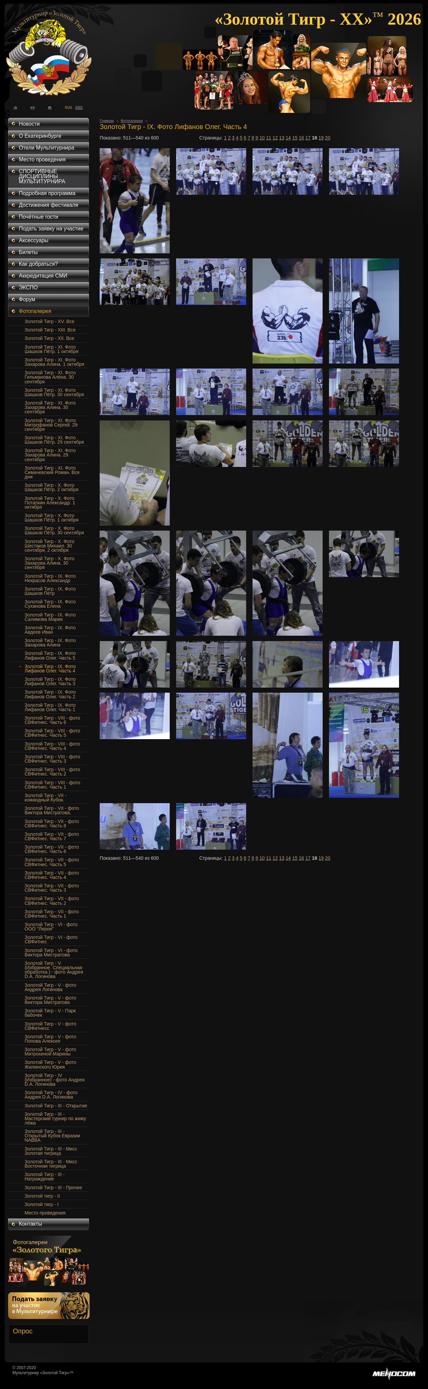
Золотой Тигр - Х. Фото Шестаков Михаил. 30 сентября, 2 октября (49, 546)
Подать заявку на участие (51, 228)
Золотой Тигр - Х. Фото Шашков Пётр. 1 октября (51, 518)
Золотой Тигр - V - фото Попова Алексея (50, 1039)
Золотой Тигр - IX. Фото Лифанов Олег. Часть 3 (50, 681)
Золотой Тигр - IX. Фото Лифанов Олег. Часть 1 (50, 707)
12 (275, 137)
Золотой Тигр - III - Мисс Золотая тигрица (51, 1151)
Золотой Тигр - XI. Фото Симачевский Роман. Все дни (52, 472)
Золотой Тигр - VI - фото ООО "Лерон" (51, 927)
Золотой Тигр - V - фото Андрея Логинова (50, 987)
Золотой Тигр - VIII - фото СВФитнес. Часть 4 (52, 746)
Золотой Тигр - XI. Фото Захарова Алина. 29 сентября (50, 455)
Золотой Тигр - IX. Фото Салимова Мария (50, 617)
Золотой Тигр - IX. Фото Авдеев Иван (50, 630)
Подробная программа (47, 193)
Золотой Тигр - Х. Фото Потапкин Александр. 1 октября (50, 503)
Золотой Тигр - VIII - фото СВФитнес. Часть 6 (52, 720)
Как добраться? (38, 264)
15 (295, 137)
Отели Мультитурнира (46, 148)
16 (301, 137)
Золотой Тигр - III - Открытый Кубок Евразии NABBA (52, 1136)
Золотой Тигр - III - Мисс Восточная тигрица (51, 1164)
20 (327, 137)
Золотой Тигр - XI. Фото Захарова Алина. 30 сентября (50, 407)
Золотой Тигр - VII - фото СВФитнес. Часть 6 (52, 849)
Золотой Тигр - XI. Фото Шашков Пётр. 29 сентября (54, 440)
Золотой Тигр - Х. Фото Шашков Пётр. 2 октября (51, 487)
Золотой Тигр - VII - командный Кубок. (45, 797)
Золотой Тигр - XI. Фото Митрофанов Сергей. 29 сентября (51, 425)
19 (321, 137)
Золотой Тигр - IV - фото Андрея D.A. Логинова (51, 1095)
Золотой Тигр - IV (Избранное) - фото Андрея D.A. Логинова (55, 1080)
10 (262, 137)
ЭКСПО (28, 287)
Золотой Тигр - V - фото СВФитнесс (50, 1026)
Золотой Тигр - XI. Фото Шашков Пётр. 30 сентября (54, 392)
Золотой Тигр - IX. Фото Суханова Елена (50, 604)
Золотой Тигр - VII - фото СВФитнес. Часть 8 (52, 823)
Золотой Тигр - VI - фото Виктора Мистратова (51, 952)
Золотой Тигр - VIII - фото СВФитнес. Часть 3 (52, 759)
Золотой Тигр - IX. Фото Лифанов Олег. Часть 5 (50, 655)
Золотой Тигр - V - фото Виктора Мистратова (50, 1000)
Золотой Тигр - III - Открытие (56, 1105)
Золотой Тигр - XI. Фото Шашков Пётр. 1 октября (51, 349)
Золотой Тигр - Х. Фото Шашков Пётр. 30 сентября (54, 530)
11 (268, 137)
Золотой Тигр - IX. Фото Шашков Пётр (50, 591)
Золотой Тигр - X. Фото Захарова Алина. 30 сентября (49, 563)
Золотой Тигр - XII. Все (49, 338)
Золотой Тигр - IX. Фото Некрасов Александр (50, 578)
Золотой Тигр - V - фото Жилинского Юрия (50, 1064)
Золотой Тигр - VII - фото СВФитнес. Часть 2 (52, 901)
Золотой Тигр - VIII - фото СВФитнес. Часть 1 (52, 785)
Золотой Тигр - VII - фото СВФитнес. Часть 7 (52, 836)
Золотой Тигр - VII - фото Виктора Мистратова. (52, 810)
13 (282, 137)
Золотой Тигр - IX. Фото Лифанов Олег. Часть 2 (50, 694)
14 (288, 137)
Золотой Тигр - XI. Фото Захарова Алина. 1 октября (54, 362)
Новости (29, 124)
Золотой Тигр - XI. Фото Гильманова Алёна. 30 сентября (50, 377)
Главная (107, 121)
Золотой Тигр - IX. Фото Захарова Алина (50, 643)
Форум (27, 299)
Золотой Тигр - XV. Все (49, 321)
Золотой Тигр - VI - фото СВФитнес (51, 939)
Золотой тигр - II (42, 1196)
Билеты (28, 252)
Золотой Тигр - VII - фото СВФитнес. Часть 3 (52, 888)
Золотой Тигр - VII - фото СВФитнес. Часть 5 (52, 862)
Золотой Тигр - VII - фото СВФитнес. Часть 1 (52, 914)
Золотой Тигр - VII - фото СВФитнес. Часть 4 (52, 875)
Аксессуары (33, 240)
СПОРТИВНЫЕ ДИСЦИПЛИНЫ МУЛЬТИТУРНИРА (42, 176)
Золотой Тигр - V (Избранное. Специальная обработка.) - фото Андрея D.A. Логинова (54, 969)
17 (308, 137)
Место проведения (42, 159)
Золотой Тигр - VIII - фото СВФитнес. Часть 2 (52, 772)
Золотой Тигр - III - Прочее (53, 1187)
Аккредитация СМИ (43, 276)
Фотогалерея (35, 311)
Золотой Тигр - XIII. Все (50, 330)
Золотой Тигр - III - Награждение (45, 1176)
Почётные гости (38, 217)
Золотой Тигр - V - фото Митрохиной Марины (50, 1051)
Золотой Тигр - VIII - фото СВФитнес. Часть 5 (52, 733)
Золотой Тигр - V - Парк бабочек (50, 1013)
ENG (77, 107)
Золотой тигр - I (42, 1204)
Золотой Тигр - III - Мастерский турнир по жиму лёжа (55, 1118)
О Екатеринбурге (40, 136)
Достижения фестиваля (48, 205)
